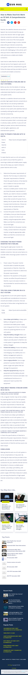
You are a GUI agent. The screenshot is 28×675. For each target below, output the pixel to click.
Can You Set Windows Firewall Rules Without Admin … (15, 601)
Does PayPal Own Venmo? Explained (14, 541)
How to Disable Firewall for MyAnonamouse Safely (16, 619)
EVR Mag (10, 665)
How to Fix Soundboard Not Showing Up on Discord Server (6, 507)
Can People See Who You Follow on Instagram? (21, 506)
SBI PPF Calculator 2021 (13, 576)
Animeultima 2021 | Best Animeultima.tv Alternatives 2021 (16, 550)
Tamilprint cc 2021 (9, 633)
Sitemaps (14, 668)
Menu (2, 9)
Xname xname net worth (14, 562)
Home (4, 659)
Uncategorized (5, 522)
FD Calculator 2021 (12, 557)
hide (8, 76)
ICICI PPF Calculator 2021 (14, 571)
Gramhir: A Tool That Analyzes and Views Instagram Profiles (7, 527)
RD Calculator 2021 (12, 567)
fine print (23, 671)
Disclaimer (22, 659)
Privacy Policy (15, 659)
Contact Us (9, 659)
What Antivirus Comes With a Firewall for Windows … (16, 607)
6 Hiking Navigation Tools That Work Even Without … (16, 613)
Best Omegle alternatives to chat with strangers (20, 527)
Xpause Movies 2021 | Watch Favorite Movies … (15, 554)
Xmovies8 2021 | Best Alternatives (16, 545)
